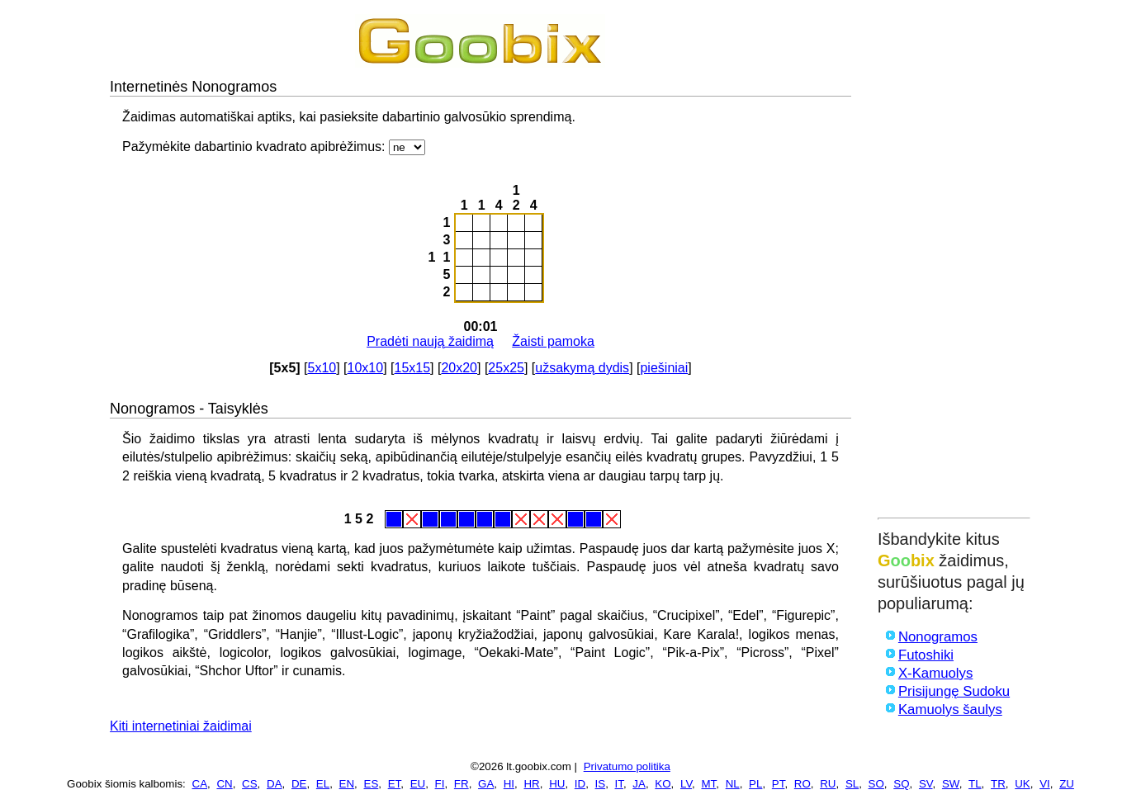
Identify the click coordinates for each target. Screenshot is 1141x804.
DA (274, 784)
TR (998, 784)
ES (371, 784)
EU (418, 784)
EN (347, 784)
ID (580, 784)
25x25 (506, 368)
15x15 (412, 368)
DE (299, 784)
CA (200, 784)
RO (802, 784)
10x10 (366, 368)
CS (250, 784)
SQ (901, 784)
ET (394, 784)
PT (778, 784)
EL (322, 784)
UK (1022, 784)
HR (531, 784)
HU (557, 784)
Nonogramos (938, 637)
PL (755, 784)
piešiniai (664, 368)
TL (975, 784)
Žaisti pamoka (553, 341)
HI (509, 784)
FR (461, 784)
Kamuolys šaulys (950, 709)
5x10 (322, 368)
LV (686, 784)
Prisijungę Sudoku (954, 691)
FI (440, 784)
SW (950, 784)
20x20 (459, 368)
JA (639, 784)
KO (662, 784)
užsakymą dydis (582, 368)
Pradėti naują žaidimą (430, 341)
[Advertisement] (954, 261)
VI (1044, 784)
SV (926, 784)
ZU (1066, 784)
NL (733, 784)
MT (708, 784)
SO (876, 784)
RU (828, 784)
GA (486, 784)
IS (600, 784)
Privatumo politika (627, 766)
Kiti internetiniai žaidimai (181, 726)
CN (224, 784)
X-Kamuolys (935, 673)
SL (852, 784)
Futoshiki (926, 655)
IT (619, 784)
